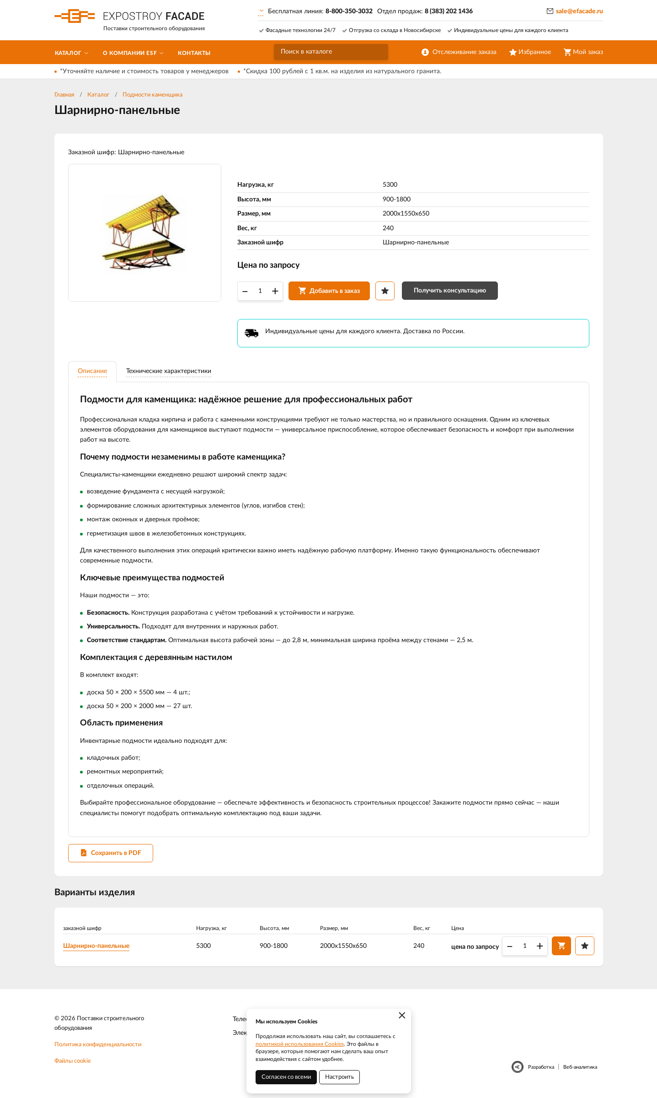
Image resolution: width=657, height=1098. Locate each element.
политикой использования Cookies (300, 1044)
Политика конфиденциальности (97, 1045)
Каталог (98, 95)
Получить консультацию (450, 290)
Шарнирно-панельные (96, 946)
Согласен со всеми (286, 1077)
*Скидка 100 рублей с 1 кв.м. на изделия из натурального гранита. (342, 71)
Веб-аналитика (580, 1067)
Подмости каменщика (152, 95)
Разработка (541, 1067)
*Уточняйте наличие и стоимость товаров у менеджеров (144, 71)
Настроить (339, 1077)
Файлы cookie (72, 1061)
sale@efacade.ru (579, 11)
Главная (64, 95)
